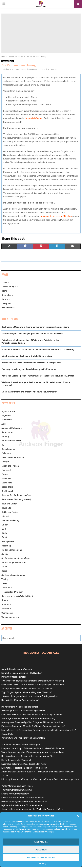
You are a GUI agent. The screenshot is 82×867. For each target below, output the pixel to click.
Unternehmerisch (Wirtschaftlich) (17, 596)
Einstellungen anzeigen (41, 857)
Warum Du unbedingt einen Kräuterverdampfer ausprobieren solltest (32, 752)
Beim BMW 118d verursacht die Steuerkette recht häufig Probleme (31, 714)
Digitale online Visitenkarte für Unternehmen (21, 805)
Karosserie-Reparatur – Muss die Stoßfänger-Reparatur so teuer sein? (33, 726)
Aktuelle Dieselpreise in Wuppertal (16, 669)
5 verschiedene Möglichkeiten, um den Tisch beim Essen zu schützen (32, 809)
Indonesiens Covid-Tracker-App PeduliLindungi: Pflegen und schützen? (33, 684)
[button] (77, 815)
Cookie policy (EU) (10, 287)
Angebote (6, 415)
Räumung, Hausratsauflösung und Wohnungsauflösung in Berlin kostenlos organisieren (40, 779)
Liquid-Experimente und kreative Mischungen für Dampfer (29, 392)
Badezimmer (7, 432)
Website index (8, 308)
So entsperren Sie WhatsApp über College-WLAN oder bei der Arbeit (32, 722)
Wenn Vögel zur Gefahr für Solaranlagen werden (23, 711)
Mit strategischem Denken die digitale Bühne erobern (26, 356)
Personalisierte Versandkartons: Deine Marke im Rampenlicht (31, 363)
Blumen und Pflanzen (11, 441)
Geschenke (6, 483)
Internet (5, 516)
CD (2, 445)
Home (4, 291)
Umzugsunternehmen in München (56, 216)
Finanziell (6, 470)
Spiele (4, 566)
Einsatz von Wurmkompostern (15, 794)
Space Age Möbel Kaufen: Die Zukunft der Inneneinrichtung (28, 718)
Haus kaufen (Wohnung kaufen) (16, 495)
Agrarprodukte (8, 411)
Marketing (6, 546)
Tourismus (6, 587)
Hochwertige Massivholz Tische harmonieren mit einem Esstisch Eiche (35, 327)
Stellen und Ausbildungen (13, 575)
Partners (5, 299)
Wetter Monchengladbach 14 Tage (17, 786)
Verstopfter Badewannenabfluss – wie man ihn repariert (27, 688)
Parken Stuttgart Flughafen (13, 677)
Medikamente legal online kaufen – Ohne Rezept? (24, 801)
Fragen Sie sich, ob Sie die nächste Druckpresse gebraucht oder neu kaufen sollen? (38, 730)
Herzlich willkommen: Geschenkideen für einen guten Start (28, 756)
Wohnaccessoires (10, 617)
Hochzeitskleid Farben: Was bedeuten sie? (20, 700)
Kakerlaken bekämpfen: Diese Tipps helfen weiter (23, 764)
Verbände (6, 609)
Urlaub (4, 600)
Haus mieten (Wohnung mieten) (16, 499)
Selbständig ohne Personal (14, 562)
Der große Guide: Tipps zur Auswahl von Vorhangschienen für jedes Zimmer (37, 376)
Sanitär (4, 554)
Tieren (4, 583)
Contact (5, 282)
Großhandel (7, 491)
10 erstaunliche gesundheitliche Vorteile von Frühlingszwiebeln (29, 696)
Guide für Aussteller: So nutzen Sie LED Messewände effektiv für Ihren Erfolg (37, 349)
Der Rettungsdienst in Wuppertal (16, 760)
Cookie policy (41, 864)
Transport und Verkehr (12, 592)
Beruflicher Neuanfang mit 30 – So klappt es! (21, 673)
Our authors (7, 295)
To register (6, 303)
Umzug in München (34, 118)
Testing (4, 579)
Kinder (4, 525)
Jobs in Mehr (7, 734)
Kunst (4, 537)
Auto (3, 424)
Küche (4, 533)
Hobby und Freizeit (10, 512)
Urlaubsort (6, 604)
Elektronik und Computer (13, 457)
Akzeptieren (41, 842)
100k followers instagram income (16, 790)
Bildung (5, 436)
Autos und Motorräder (11, 428)
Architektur (6, 420)
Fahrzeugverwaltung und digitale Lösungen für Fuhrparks (28, 369)
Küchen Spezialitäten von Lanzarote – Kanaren (22, 797)
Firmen (4, 474)
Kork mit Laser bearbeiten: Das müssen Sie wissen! (24, 768)
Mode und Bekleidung (11, 550)
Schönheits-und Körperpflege (15, 558)
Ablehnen (41, 849)
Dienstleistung (8, 449)
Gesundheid (7, 487)
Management (7, 541)
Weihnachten (7, 613)
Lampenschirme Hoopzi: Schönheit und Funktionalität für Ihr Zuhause (32, 748)
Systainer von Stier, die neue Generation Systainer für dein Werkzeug (32, 681)
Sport (4, 571)
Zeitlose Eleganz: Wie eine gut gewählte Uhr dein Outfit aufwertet (32, 333)
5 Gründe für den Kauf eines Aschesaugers (20, 744)
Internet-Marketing (10, 520)
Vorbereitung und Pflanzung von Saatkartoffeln (23, 738)
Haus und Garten (8, 61)
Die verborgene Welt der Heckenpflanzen (19, 707)
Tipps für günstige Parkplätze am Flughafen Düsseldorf (26, 692)
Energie (5, 462)
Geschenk (6, 478)
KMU (3, 529)
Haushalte (6, 508)
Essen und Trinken (10, 466)
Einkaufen (6, 453)
